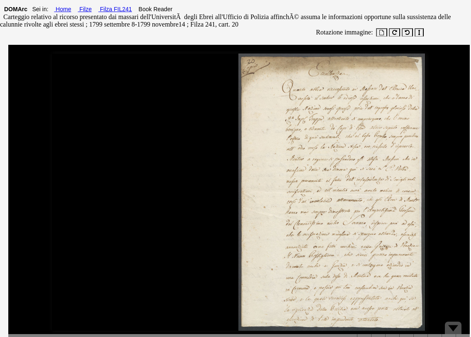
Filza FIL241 (115, 9)
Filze (85, 9)
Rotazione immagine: (342, 32)
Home (62, 9)
